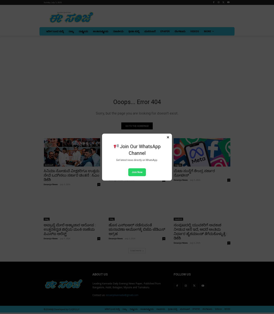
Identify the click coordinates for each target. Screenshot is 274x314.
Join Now (137, 172)
